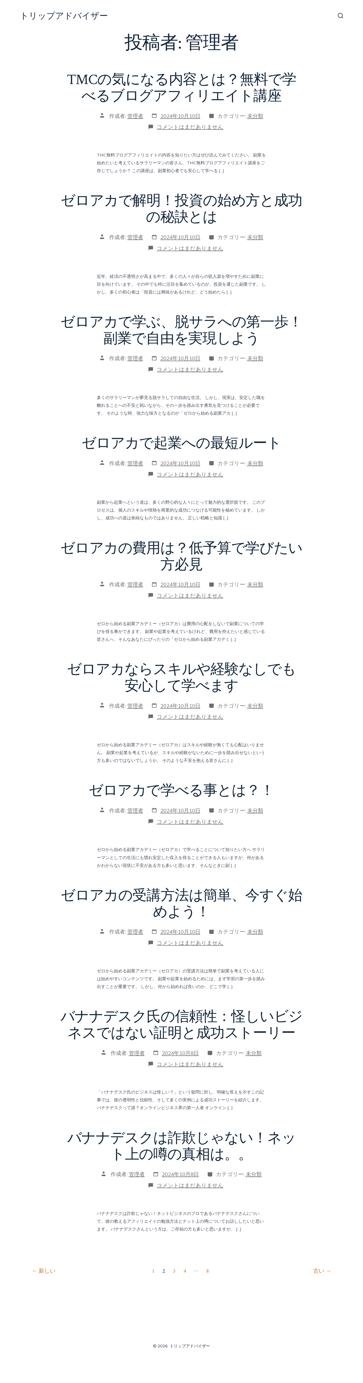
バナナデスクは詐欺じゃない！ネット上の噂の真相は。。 (181, 1146)
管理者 (135, 116)
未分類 (255, 116)
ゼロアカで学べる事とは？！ (181, 790)
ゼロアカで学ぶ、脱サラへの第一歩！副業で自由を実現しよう (181, 330)
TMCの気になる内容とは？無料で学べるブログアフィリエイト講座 (181, 87)
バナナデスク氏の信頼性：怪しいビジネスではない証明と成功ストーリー (181, 1025)
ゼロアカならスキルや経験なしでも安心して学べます (181, 677)
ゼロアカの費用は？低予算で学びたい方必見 (181, 556)
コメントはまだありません (190, 126)
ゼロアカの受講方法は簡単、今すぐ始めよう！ (181, 903)
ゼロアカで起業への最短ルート (181, 443)
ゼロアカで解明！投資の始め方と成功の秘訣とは (181, 209)
